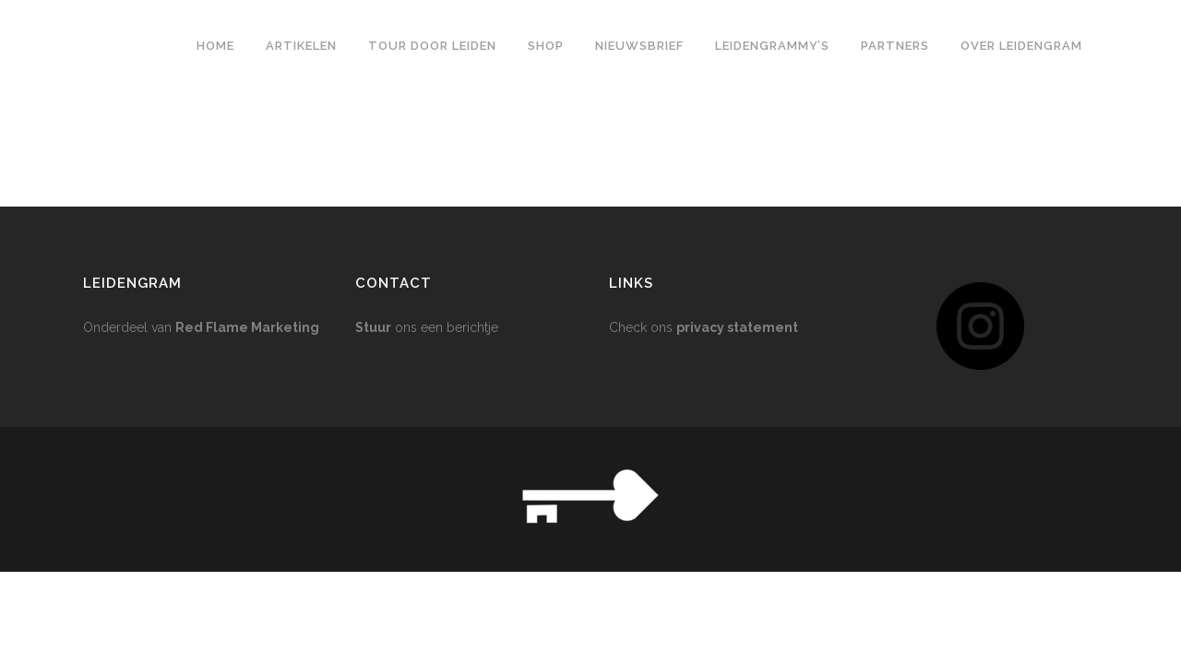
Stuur (373, 144)
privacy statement (737, 144)
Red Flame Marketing (247, 144)
